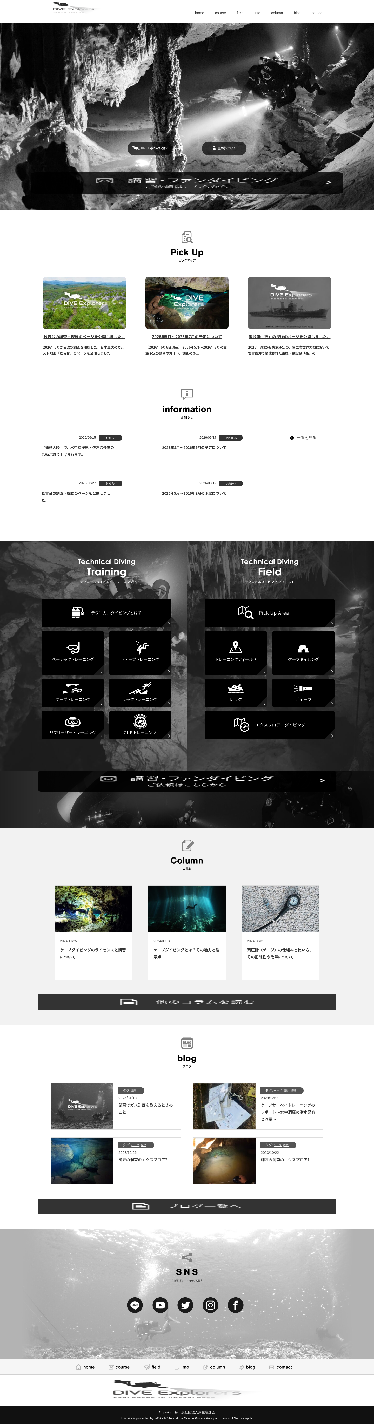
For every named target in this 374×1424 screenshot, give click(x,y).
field (229, 13)
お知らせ (109, 437)
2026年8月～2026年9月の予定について (232, 447)
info (248, 13)
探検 (289, 1090)
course (207, 13)
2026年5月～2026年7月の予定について (232, 493)
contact (316, 13)
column (270, 13)
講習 (134, 1090)
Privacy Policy (204, 1418)
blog (293, 13)
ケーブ (279, 1090)
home (184, 13)
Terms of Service (232, 1418)
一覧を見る (306, 437)
